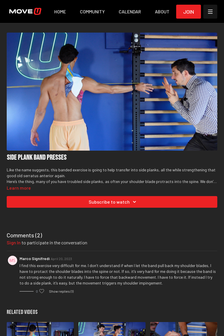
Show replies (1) (61, 291)
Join (188, 11)
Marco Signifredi (35, 258)
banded (65, 169)
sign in (14, 242)
